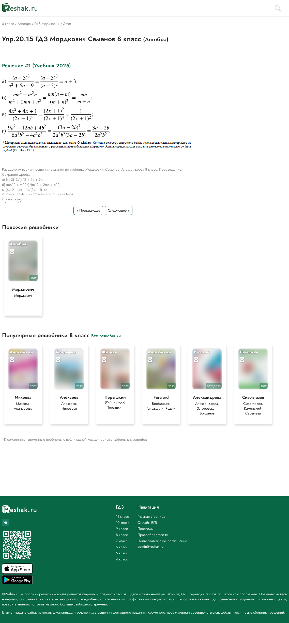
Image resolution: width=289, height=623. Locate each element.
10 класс (122, 522)
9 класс (122, 528)
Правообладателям (153, 534)
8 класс (122, 534)
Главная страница (151, 516)
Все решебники (106, 336)
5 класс (122, 553)
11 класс (122, 516)
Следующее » (118, 210)
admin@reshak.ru (150, 546)
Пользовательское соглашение (162, 540)
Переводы (146, 528)
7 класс (122, 540)
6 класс (122, 547)
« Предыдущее (88, 210)
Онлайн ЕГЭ (147, 522)
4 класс (122, 559)
